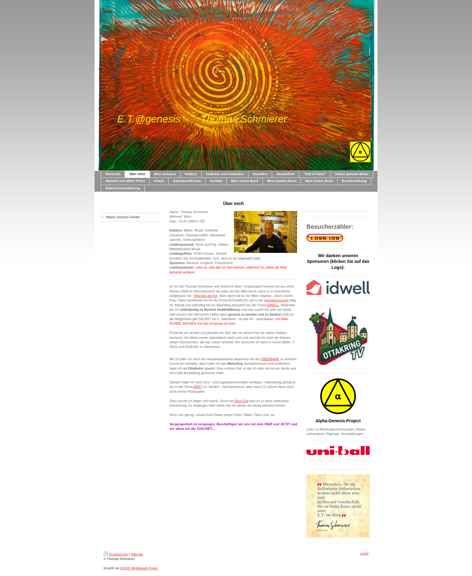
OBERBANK (270, 359)
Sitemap (137, 554)
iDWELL (273, 305)
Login (364, 553)
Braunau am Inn (206, 295)
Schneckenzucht (276, 300)
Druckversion (116, 554)
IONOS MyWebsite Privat (138, 568)
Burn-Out (241, 401)
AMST (197, 387)
